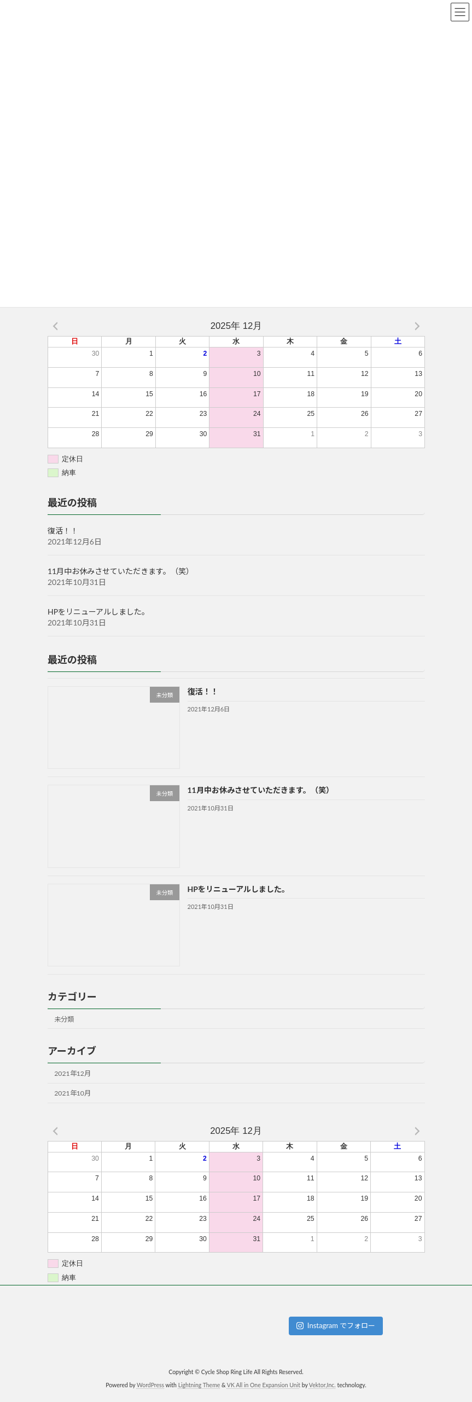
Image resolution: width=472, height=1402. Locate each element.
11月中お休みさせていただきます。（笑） (121, 571)
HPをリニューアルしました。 (98, 611)
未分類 (64, 1019)
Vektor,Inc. (322, 1385)
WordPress (150, 1385)
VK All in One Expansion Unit (263, 1385)
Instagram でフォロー (336, 1325)
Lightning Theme (199, 1385)
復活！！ (63, 530)
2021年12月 (72, 1073)
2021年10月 (72, 1093)
